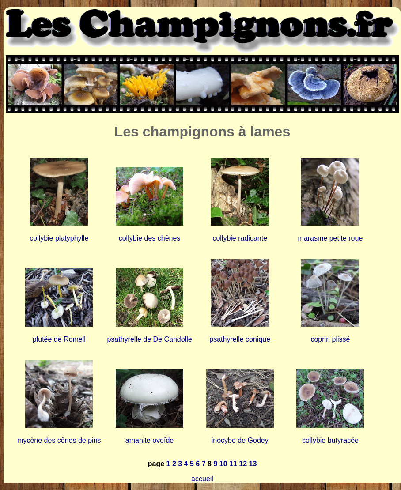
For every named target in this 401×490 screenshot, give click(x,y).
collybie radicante (239, 238)
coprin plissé (330, 339)
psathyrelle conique (239, 339)
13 (253, 463)
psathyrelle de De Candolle (149, 339)
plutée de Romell (59, 339)
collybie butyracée (330, 440)
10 (223, 463)
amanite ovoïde (149, 440)
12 (243, 463)
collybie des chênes (150, 238)
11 (233, 463)
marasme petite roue (330, 238)
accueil (202, 478)
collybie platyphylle (59, 238)
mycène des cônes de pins (59, 440)
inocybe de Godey (240, 440)
